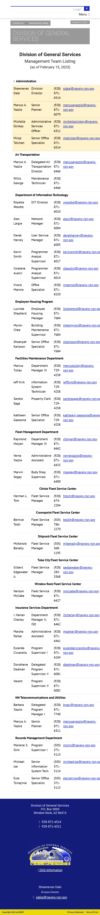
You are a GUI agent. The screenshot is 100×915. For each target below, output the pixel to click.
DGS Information (50, 870)
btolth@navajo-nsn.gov (79, 520)
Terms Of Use (92, 912)
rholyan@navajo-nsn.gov (80, 439)
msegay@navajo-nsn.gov (80, 472)
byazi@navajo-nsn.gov (78, 705)
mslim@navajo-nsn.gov (79, 745)
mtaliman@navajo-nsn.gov (81, 138)
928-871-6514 (51, 822)
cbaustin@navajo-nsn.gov (80, 268)
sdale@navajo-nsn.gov (78, 88)
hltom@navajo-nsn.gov (79, 496)
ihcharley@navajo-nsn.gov (81, 615)
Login (78, 9)
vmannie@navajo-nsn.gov (81, 285)
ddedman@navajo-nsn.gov (81, 664)
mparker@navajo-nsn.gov (80, 631)
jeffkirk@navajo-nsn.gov (80, 382)
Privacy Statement (75, 912)
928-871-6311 (51, 826)
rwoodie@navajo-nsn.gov (80, 202)
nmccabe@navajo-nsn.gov (81, 591)
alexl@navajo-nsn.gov (78, 219)
